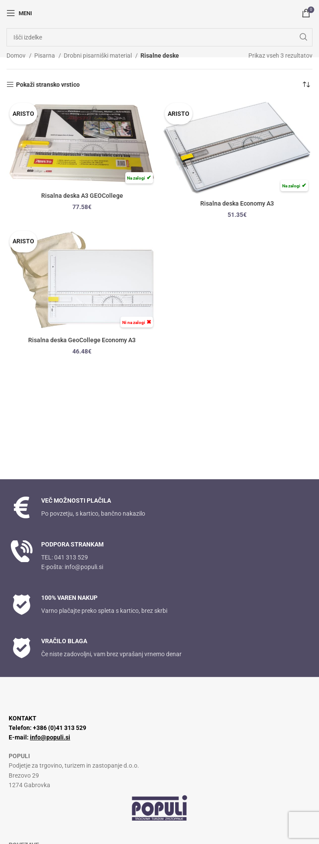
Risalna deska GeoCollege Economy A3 (82, 340)
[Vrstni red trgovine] (305, 84)
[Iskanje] (159, 37)
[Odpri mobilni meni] (19, 13)
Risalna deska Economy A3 (237, 203)
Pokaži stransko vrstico (48, 84)
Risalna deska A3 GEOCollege (82, 195)
